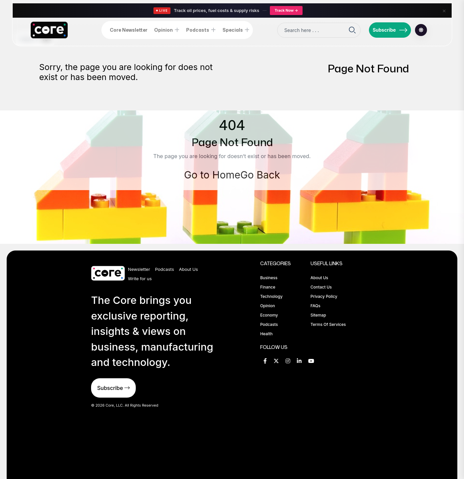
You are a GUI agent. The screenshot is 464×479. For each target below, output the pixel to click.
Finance (267, 287)
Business (269, 277)
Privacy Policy (324, 296)
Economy (269, 315)
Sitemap (318, 315)
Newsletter (139, 269)
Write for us (140, 278)
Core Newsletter (128, 30)
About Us (188, 269)
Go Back (260, 175)
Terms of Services (328, 324)
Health (266, 333)
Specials (232, 30)
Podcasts (197, 30)
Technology (271, 296)
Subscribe (390, 30)
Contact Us (321, 287)
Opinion (163, 30)
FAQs (316, 305)
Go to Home (212, 175)
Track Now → (286, 10)
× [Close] (444, 10)
